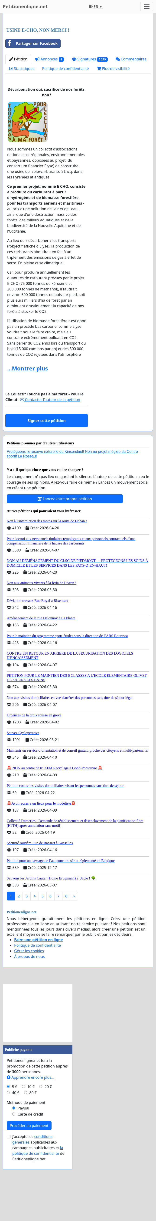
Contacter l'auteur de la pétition (50, 464)
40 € (16, 1158)
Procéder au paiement (29, 1190)
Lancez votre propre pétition (65, 564)
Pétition (18, 124)
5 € (14, 1152)
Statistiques (21, 133)
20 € (48, 1152)
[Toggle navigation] (146, 6)
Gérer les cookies (29, 1016)
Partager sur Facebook (32, 109)
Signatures (90, 124)
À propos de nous (29, 1021)
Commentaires (131, 124)
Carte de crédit (30, 1179)
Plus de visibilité (113, 133)
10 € (31, 1152)
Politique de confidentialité (65, 133)
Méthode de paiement (26, 1167)
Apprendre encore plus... (30, 1142)
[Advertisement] (78, 53)
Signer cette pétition (47, 485)
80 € (33, 1158)
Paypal (23, 1173)
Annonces (49, 124)
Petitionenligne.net (25, 6)
